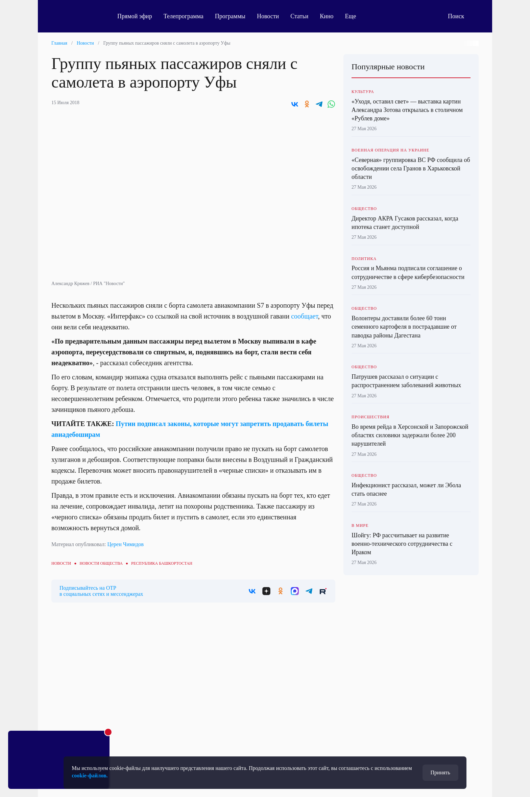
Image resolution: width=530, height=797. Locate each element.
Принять (440, 772)
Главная (59, 43)
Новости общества (100, 563)
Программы (230, 16)
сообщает (304, 316)
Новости (268, 16)
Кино (326, 16)
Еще (354, 16)
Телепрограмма (183, 16)
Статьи (299, 16)
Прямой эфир (134, 16)
